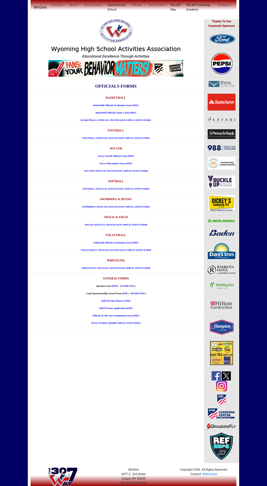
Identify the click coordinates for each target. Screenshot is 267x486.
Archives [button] (224, 5)
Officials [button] (137, 5)
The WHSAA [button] (156, 5)
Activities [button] (57, 5)
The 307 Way (175, 7)
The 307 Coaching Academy (198, 7)
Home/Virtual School (116, 7)
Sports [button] (73, 5)
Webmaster (209, 474)
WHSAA (40, 7)
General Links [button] (93, 5)
